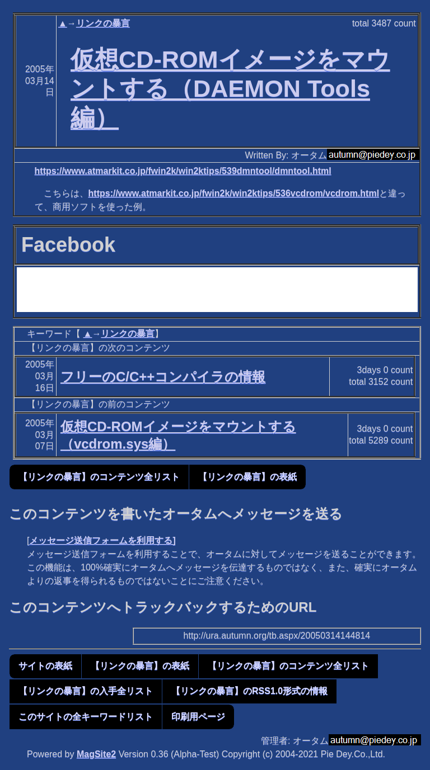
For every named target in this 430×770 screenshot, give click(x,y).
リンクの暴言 (103, 23)
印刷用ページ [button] (198, 716)
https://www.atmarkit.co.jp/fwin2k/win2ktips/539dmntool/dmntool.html (183, 171)
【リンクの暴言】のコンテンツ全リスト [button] (99, 476)
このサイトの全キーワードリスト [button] (85, 716)
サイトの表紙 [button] (45, 665)
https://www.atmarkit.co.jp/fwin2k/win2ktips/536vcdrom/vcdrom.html (234, 193)
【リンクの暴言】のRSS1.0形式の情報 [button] (249, 691)
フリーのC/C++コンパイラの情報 (162, 376)
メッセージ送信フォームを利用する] (102, 540)
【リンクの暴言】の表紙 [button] (247, 476)
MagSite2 (96, 754)
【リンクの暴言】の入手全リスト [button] (85, 691)
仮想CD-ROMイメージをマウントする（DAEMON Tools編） (230, 88)
